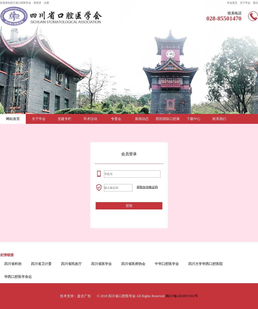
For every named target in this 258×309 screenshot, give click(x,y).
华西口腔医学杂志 (18, 276)
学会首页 (232, 2)
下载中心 (193, 119)
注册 (46, 2)
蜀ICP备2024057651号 (181, 296)
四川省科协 (13, 264)
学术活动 (90, 119)
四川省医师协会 (133, 264)
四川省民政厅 (71, 264)
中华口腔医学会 (167, 264)
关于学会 (245, 2)
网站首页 (13, 119)
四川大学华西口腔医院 (205, 264)
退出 (255, 2)
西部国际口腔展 (168, 119)
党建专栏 (64, 119)
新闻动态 (142, 119)
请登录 (37, 2)
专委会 (116, 119)
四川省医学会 (101, 264)
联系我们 (219, 119)
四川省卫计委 (41, 264)
